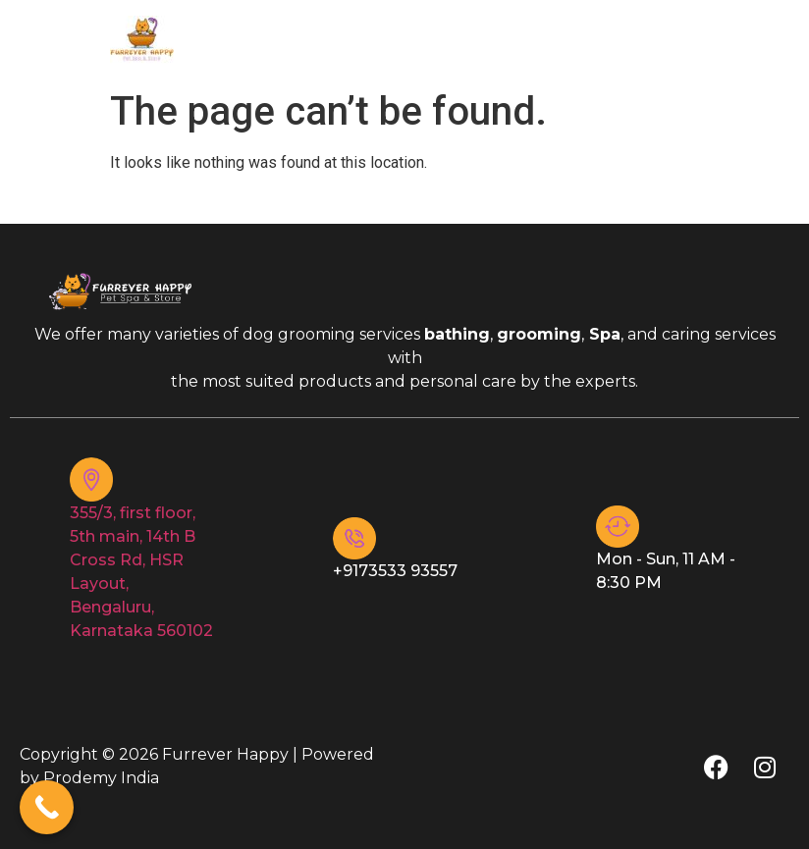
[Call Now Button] (47, 807)
